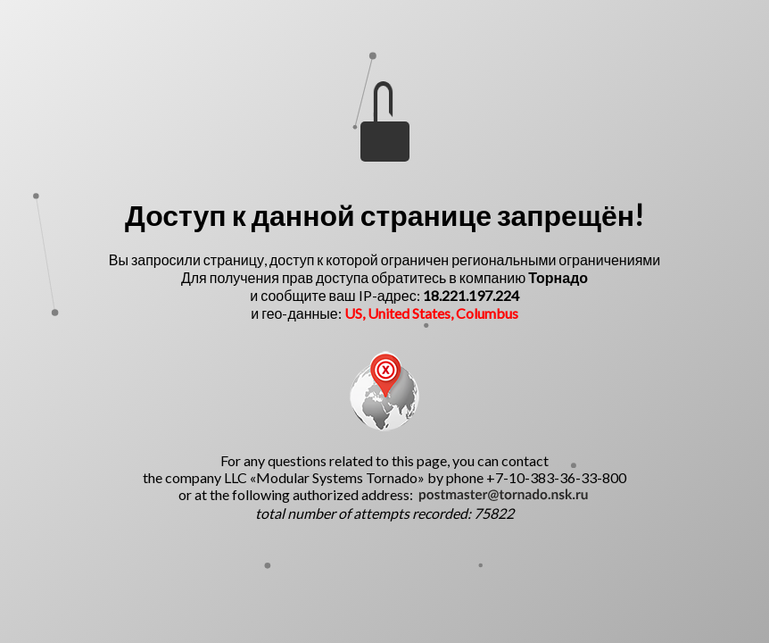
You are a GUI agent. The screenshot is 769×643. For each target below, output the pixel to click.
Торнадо (558, 277)
